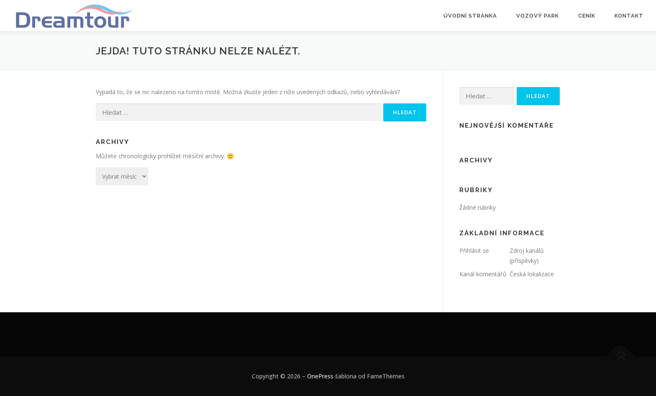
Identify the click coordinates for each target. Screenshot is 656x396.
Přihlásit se (474, 251)
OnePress (320, 376)
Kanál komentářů (483, 274)
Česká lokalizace (532, 274)
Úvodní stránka (470, 16)
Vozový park (537, 16)
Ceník (586, 16)
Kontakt (629, 16)
